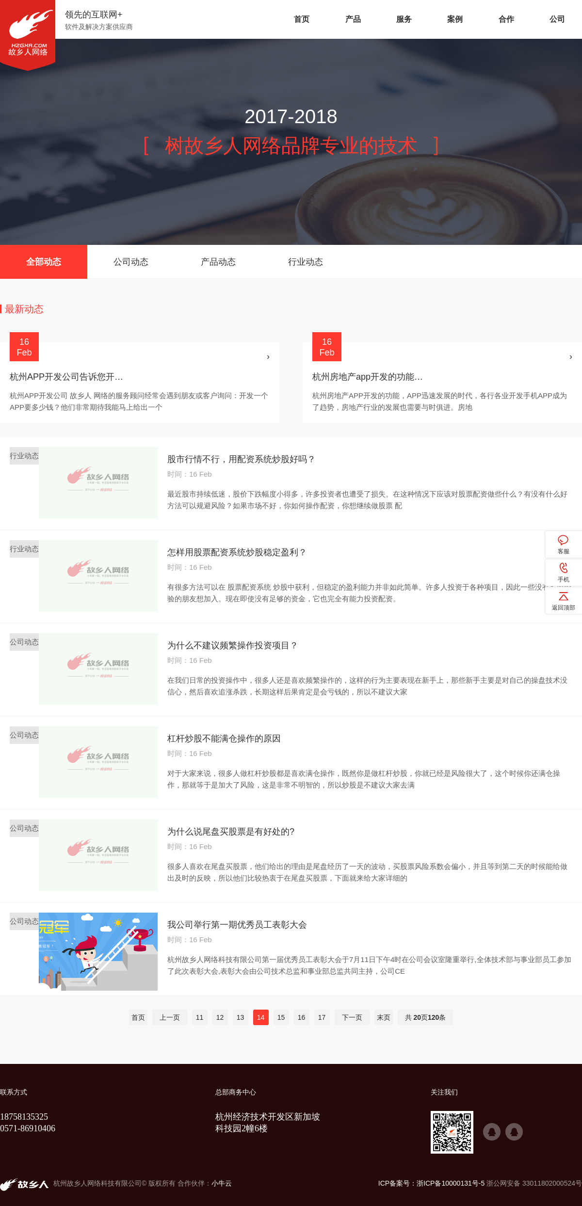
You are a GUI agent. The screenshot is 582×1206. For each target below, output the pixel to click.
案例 (455, 19)
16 (302, 1017)
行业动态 (305, 262)
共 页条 (425, 1017)
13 (240, 1017)
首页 (301, 19)
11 (200, 1017)
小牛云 (221, 1183)
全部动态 (43, 262)
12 (220, 1017)
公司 (557, 19)
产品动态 (218, 262)
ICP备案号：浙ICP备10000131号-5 (431, 1183)
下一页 (352, 1017)
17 (322, 1017)
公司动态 (130, 262)
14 (261, 1017)
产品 (353, 19)
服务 (404, 19)
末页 (383, 1017)
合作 (506, 19)
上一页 (170, 1017)
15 (281, 1017)
